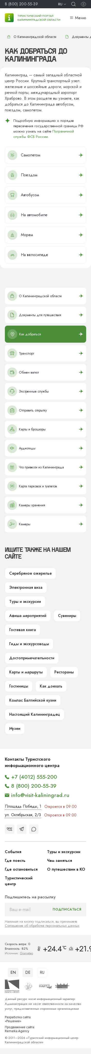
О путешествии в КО (66, 869)
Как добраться (24, 334)
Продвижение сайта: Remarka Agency (20, 1029)
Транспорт (20, 353)
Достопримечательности (31, 658)
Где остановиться (21, 869)
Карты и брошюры (26, 429)
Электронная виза (25, 587)
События (13, 852)
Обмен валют (23, 372)
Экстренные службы (28, 391)
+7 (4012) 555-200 (34, 777)
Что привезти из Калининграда (35, 467)
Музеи (14, 728)
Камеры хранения (26, 505)
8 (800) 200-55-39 (21, 4)
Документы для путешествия (34, 315)
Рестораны (64, 672)
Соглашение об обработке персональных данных (42, 925)
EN (13, 972)
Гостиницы (18, 686)
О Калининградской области (31, 36)
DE (27, 972)
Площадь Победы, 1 (23, 806)
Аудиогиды (21, 448)
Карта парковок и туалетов (32, 486)
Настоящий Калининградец (34, 714)
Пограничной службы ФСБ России (43, 134)
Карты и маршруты (26, 672)
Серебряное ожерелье (30, 573)
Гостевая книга (22, 630)
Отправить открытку (27, 410)
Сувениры (67, 615)
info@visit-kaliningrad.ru (40, 795)
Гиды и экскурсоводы (29, 644)
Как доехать (51, 686)
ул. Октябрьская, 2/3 (23, 815)
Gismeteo (26, 953)
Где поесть (15, 860)
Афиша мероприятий (27, 615)
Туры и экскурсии (25, 601)
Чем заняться (59, 860)
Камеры (18, 524)
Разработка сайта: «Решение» (18, 1019)
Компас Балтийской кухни (32, 700)
